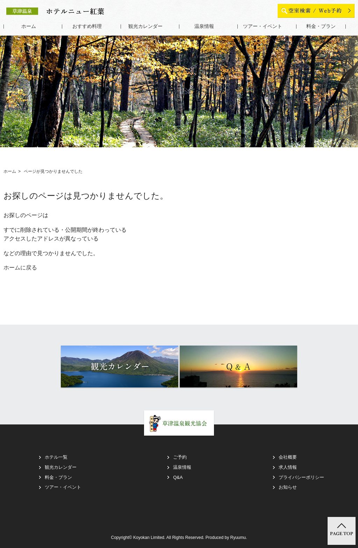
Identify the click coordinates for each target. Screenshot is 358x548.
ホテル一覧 (56, 457)
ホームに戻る (20, 268)
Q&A (177, 477)
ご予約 (180, 457)
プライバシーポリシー (301, 477)
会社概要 (288, 457)
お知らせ (288, 487)
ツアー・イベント (262, 26)
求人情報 (288, 467)
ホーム (28, 26)
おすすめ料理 (87, 26)
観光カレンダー (145, 26)
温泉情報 (204, 26)
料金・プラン (321, 26)
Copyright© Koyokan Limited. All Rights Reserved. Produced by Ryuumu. (179, 537)
